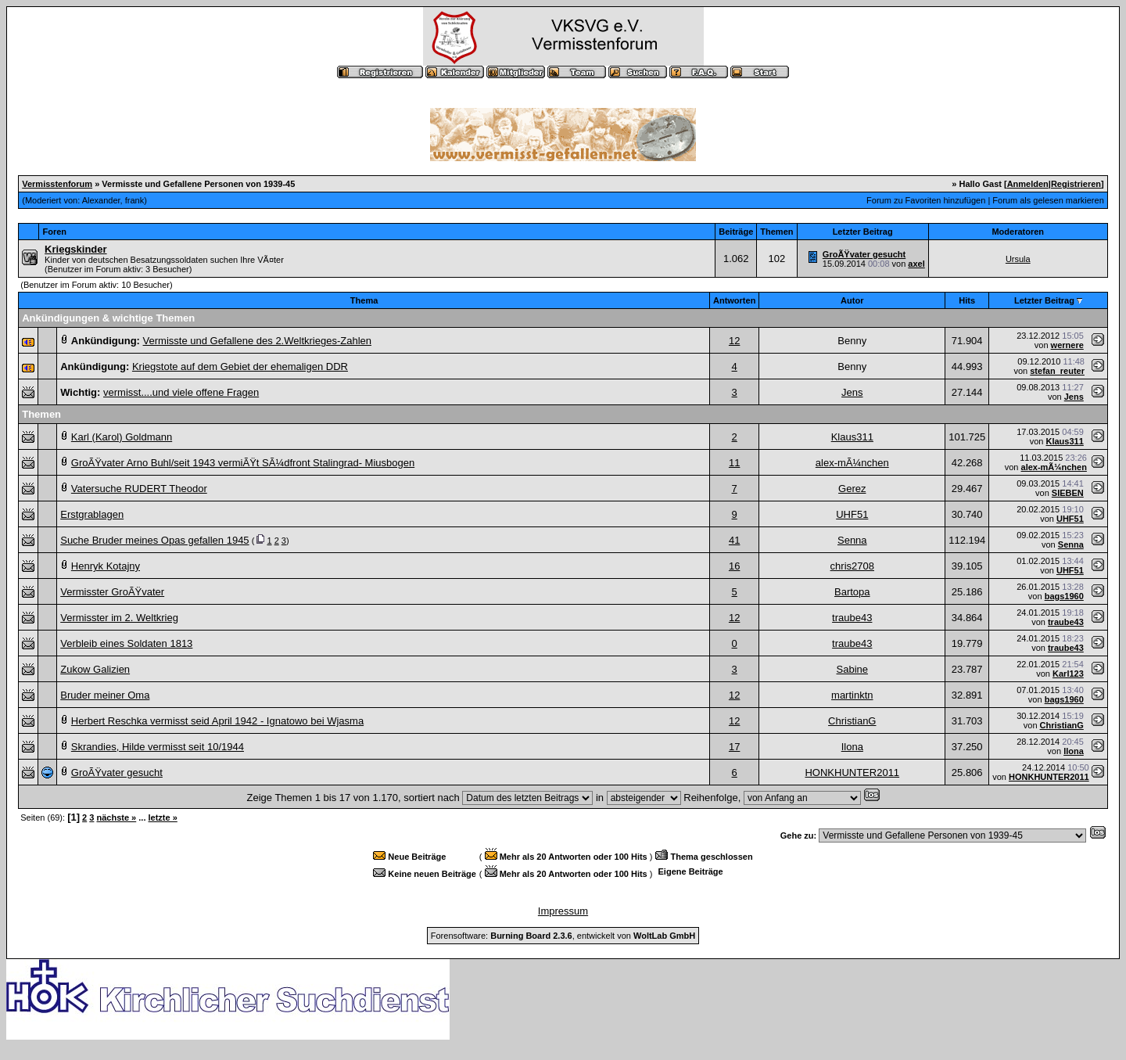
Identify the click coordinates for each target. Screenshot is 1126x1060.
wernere (1067, 345)
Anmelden (1028, 184)
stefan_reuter (1057, 370)
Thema (364, 300)
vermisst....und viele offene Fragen (181, 392)
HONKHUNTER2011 (852, 772)
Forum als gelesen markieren (1047, 200)
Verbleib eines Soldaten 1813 (126, 643)
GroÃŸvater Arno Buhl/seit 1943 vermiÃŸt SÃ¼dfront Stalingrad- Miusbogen (242, 463)
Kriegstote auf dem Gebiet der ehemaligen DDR (240, 366)
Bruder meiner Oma (104, 695)
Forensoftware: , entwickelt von (563, 935)
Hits (967, 300)
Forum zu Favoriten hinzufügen (925, 200)
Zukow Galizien (95, 669)
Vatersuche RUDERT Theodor (139, 488)
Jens (851, 392)
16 (734, 566)
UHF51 (852, 514)
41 (734, 540)
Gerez (852, 488)
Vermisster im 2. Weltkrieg (119, 617)
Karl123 (1068, 673)
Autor (852, 300)
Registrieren (1076, 184)
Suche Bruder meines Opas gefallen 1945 (154, 540)
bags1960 (1064, 596)
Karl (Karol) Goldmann (121, 437)
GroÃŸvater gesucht (864, 254)
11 (734, 463)
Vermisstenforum (57, 184)
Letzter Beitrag (1044, 300)
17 (734, 747)
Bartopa (852, 592)
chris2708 (852, 566)
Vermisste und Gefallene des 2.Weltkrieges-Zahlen (257, 341)
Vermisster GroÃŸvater (112, 592)
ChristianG (852, 721)
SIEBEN (1068, 493)
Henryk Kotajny (105, 566)
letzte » (163, 817)
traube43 (852, 617)
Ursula (1018, 259)
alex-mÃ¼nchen (852, 463)
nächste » (116, 817)
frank (134, 200)
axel (916, 263)
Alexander (101, 200)
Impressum (563, 911)
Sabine (852, 669)
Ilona (852, 747)
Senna (852, 540)
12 (734, 341)
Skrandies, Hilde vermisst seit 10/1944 (157, 747)
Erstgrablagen (92, 514)
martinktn (852, 695)
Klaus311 (852, 437)
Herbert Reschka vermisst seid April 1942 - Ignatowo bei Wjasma (217, 721)
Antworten (734, 300)
